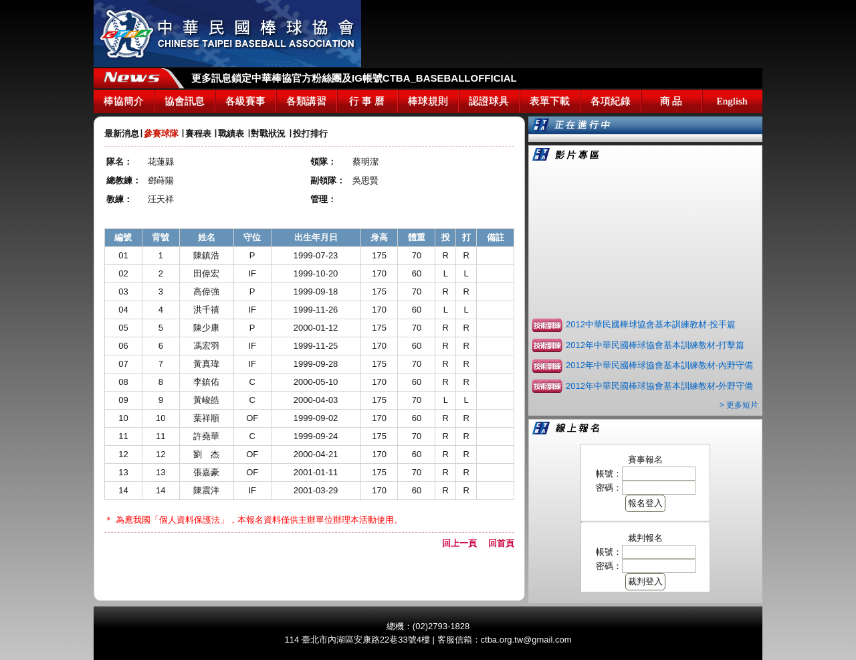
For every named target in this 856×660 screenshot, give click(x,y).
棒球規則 (428, 101)
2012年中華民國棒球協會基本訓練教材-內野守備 (659, 365)
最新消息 (121, 134)
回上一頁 (464, 543)
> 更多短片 (739, 405)
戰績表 (231, 134)
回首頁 (501, 543)
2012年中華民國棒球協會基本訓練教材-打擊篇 (655, 345)
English (732, 101)
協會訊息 (185, 101)
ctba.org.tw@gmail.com (526, 640)
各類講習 (306, 101)
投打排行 (310, 134)
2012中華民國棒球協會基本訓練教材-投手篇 (651, 324)
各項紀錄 (611, 101)
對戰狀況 (268, 134)
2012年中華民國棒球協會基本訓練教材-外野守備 (659, 386)
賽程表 (198, 134)
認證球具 (489, 101)
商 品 (671, 101)
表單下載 (550, 101)
